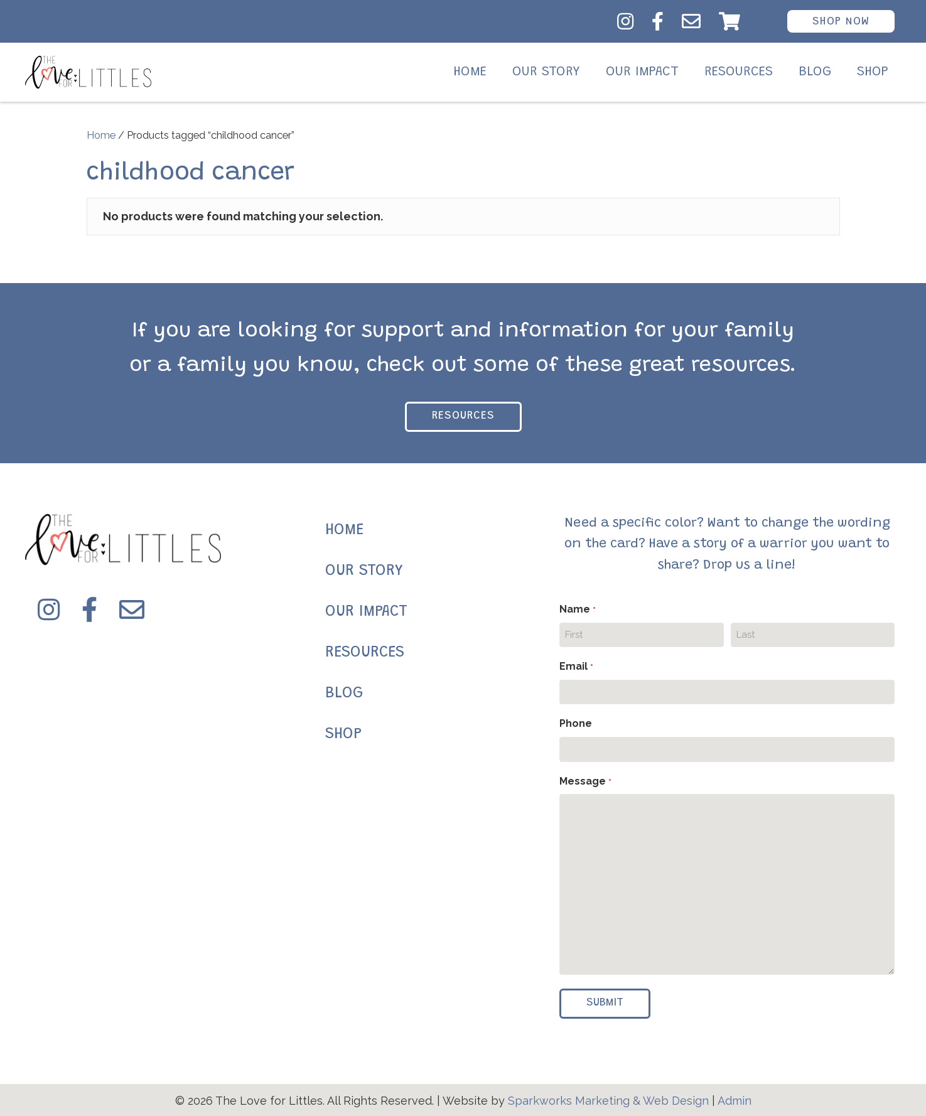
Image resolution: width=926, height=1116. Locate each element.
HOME (344, 531)
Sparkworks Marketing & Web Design (608, 1100)
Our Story (546, 72)
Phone (575, 723)
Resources (738, 72)
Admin (734, 1100)
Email (576, 667)
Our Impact (642, 72)
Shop (872, 72)
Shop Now (840, 22)
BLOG (344, 694)
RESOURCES (364, 653)
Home (470, 72)
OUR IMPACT (366, 612)
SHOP (343, 735)
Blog (815, 72)
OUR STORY (364, 571)
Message (585, 782)
